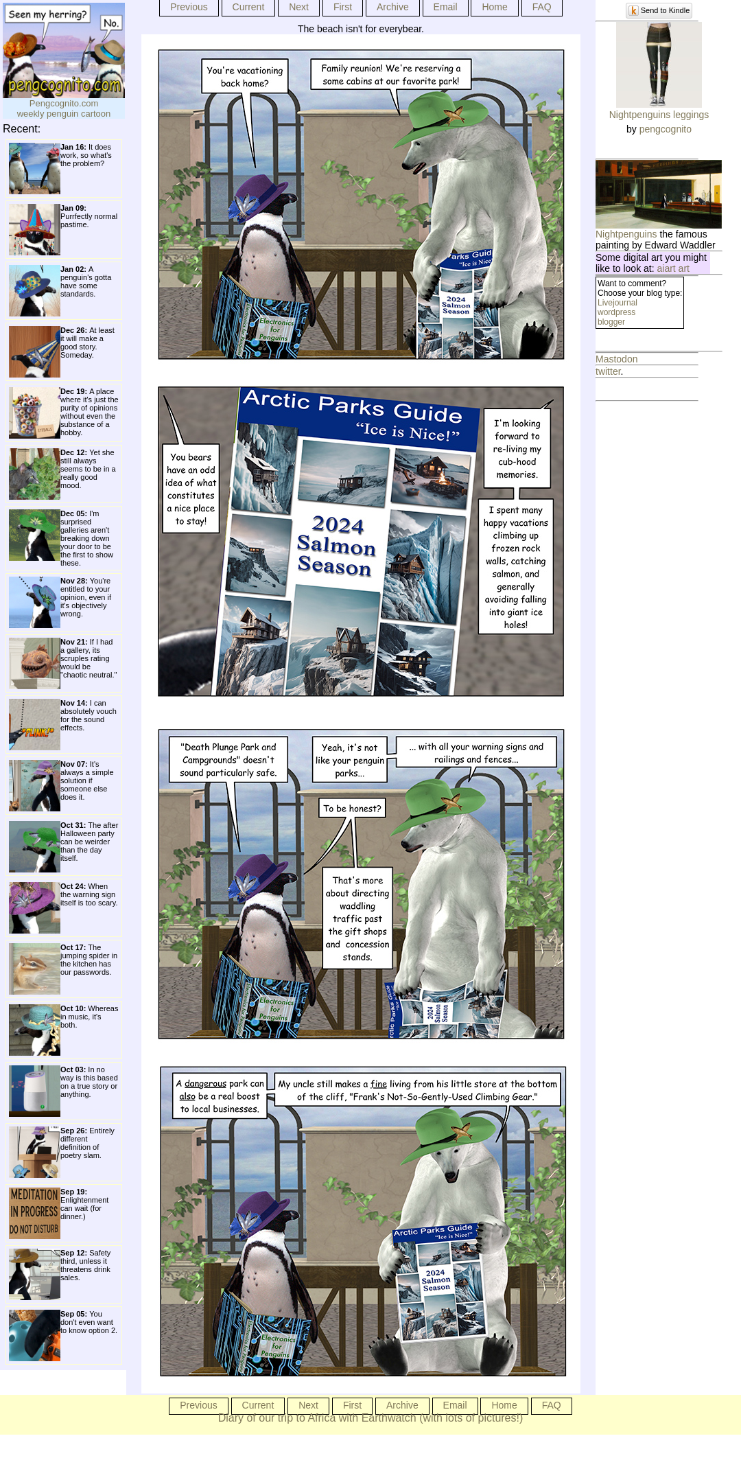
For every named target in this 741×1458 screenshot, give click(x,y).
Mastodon (616, 359)
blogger (611, 322)
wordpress (616, 312)
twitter (608, 371)
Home (494, 6)
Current (249, 6)
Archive (393, 6)
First (342, 6)
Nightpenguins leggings (659, 114)
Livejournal (617, 303)
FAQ (542, 6)
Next (299, 6)
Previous (188, 6)
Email (446, 6)
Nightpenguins (626, 234)
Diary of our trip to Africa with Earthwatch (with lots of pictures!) (371, 1418)
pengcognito (665, 129)
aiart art (673, 268)
